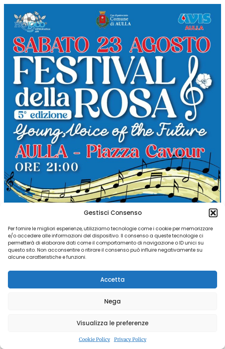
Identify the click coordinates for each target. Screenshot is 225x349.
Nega (112, 301)
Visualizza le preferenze (112, 323)
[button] (213, 213)
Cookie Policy (94, 339)
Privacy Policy (130, 339)
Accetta (112, 279)
